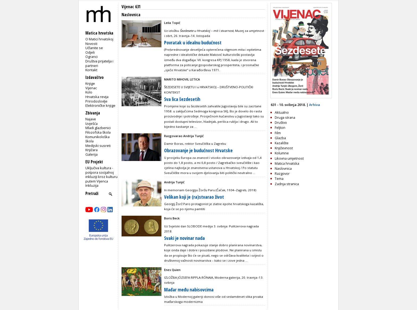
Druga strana (285, 117)
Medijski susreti (98, 145)
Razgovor (282, 173)
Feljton (280, 127)
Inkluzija (91, 185)
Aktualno (282, 112)
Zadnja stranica (287, 183)
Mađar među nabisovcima (189, 289)
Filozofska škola (98, 132)
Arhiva (314, 104)
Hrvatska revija (97, 96)
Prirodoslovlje (96, 101)
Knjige (90, 83)
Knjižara (91, 149)
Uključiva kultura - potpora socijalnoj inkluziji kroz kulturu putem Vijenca (101, 174)
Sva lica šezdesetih (182, 99)
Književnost (284, 148)
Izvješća (91, 123)
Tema (279, 178)
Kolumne (282, 153)
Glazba (280, 137)
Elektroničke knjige (100, 105)
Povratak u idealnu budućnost (193, 42)
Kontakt (91, 69)
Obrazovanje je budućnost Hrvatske (198, 150)
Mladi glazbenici (98, 127)
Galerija (91, 154)
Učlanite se (94, 47)
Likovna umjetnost (289, 158)
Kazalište (282, 143)
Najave (90, 119)
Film (278, 132)
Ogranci (91, 56)
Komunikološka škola (97, 139)
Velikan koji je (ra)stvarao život (194, 197)
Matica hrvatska (287, 163)
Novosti (91, 43)
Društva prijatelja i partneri (99, 63)
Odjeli (90, 52)
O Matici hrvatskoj (99, 39)
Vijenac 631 (131, 7)
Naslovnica (283, 168)
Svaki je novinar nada (184, 238)
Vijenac (91, 88)
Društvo (281, 122)
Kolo (88, 92)
